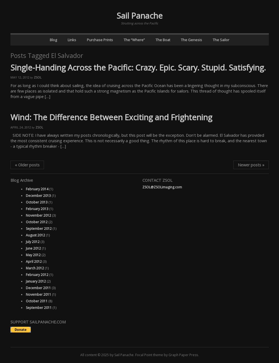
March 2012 (35, 268)
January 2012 (36, 281)
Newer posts (251, 164)
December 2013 (38, 195)
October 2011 (37, 301)
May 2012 (33, 255)
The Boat (163, 39)
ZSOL (38, 77)
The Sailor (221, 39)
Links (72, 39)
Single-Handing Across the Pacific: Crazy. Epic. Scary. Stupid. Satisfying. (138, 67)
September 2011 (39, 307)
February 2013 (37, 208)
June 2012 (33, 248)
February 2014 (37, 189)
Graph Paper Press (183, 355)
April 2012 (34, 261)
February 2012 (37, 274)
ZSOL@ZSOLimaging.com (162, 187)
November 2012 (38, 215)
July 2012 (33, 241)
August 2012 (35, 235)
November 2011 (38, 294)
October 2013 (37, 202)
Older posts (27, 164)
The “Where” (134, 39)
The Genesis (191, 39)
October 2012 (37, 222)
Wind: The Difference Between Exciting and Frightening (111, 117)
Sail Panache (140, 15)
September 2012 (39, 228)
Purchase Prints (100, 39)
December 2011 (38, 288)
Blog (53, 39)
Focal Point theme (149, 355)
